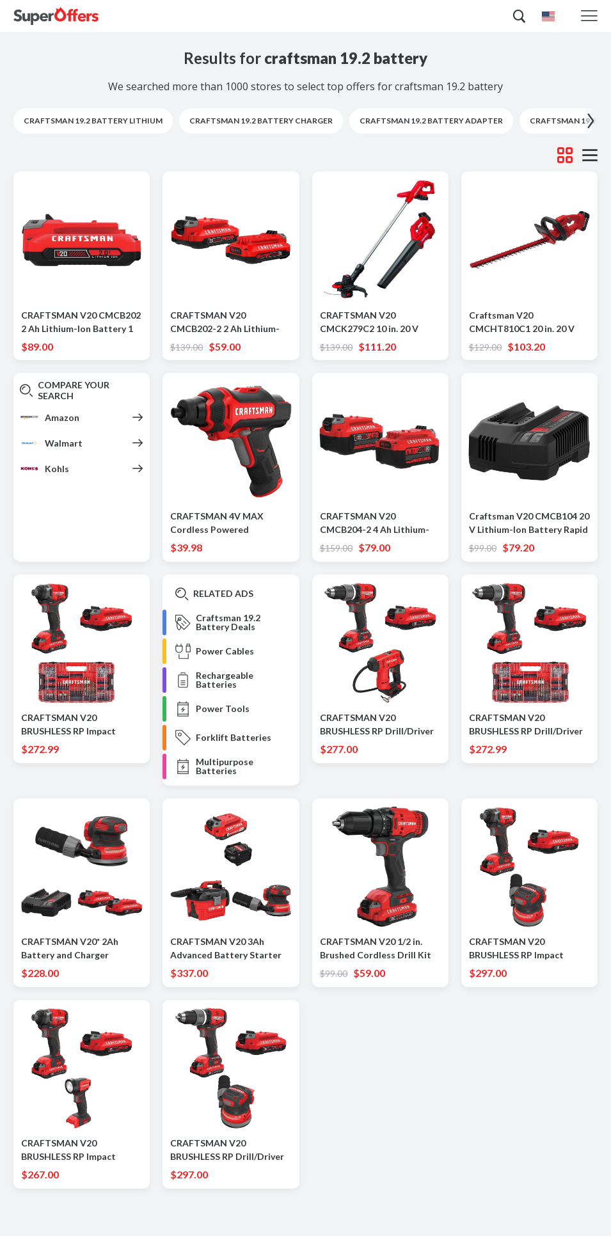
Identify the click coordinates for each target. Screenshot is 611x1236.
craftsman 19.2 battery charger (261, 120)
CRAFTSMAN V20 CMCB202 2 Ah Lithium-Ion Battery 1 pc (81, 322)
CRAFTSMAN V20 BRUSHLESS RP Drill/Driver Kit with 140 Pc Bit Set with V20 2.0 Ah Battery (527, 725)
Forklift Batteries (233, 737)
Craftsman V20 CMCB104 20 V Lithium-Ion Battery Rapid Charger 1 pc (529, 523)
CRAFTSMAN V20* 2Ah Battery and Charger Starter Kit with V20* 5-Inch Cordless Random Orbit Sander (80, 949)
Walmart (64, 443)
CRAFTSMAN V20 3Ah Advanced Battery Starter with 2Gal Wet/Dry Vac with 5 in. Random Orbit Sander (229, 949)
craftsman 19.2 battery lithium (93, 120)
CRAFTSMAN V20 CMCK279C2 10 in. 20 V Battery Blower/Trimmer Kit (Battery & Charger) (380, 322)
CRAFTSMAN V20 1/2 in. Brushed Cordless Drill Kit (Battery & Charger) (375, 949)
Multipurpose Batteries (224, 766)
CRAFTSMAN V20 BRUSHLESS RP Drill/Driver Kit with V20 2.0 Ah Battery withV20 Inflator (378, 725)
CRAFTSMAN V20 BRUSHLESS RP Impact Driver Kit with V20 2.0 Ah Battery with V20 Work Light (76, 1150)
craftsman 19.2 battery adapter (431, 120)
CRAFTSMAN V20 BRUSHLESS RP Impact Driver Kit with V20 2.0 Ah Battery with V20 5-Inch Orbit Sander (523, 949)
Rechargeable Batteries (224, 680)
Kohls (57, 468)
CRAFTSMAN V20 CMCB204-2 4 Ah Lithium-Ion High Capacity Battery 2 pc (378, 523)
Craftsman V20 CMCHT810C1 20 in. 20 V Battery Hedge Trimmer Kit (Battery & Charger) (527, 322)
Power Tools (223, 708)
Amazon (62, 417)
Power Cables (225, 651)
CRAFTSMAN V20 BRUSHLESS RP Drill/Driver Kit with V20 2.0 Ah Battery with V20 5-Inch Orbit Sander (228, 1150)
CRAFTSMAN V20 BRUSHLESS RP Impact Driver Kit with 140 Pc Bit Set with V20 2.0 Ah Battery (79, 725)
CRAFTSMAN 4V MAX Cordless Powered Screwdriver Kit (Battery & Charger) (227, 523)
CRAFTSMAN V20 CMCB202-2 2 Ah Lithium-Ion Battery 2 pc (225, 322)
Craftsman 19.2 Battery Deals (228, 622)
